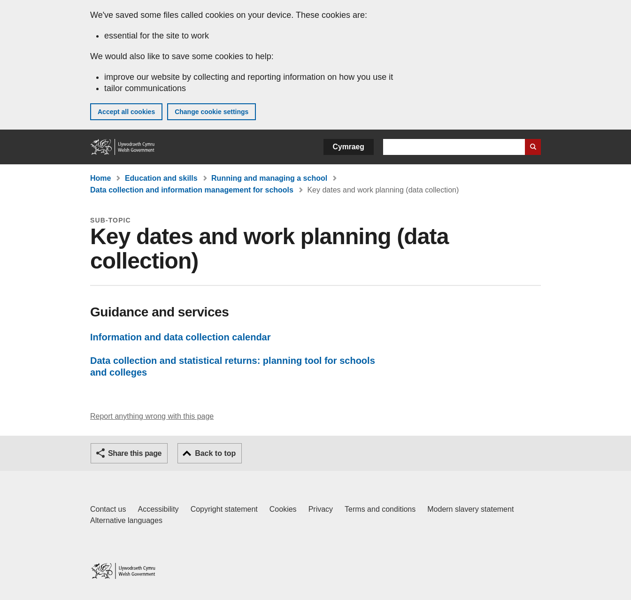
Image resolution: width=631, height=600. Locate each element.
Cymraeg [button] (348, 147)
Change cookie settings (211, 111)
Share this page (135, 453)
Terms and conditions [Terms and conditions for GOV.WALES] (380, 509)
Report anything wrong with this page (152, 416)
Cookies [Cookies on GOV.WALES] (283, 509)
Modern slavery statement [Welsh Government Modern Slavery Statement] (470, 509)
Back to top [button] (215, 453)
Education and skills (161, 178)
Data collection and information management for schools (191, 190)
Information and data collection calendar (180, 337)
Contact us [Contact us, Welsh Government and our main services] (108, 509)
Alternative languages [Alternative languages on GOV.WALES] (126, 520)
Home (100, 178)
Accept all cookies (126, 111)
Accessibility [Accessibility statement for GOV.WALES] (158, 509)
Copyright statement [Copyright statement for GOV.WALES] (224, 509)
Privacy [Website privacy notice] (320, 509)
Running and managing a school (269, 178)
